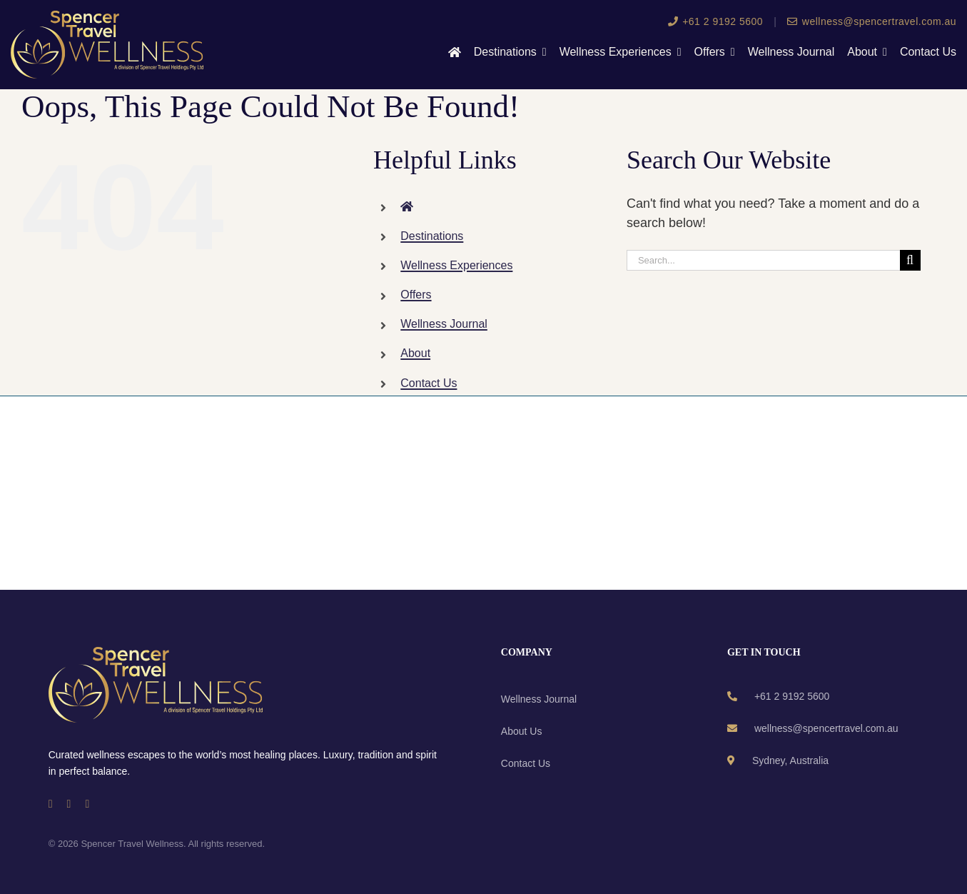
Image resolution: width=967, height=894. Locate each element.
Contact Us (428, 383)
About (415, 353)
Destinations (431, 236)
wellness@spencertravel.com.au (871, 21)
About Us (521, 731)
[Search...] (763, 260)
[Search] (910, 260)
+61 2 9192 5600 (716, 21)
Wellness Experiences (456, 265)
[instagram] (69, 804)
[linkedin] (87, 804)
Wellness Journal (443, 324)
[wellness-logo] (107, 17)
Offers (415, 294)
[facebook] (51, 804)
